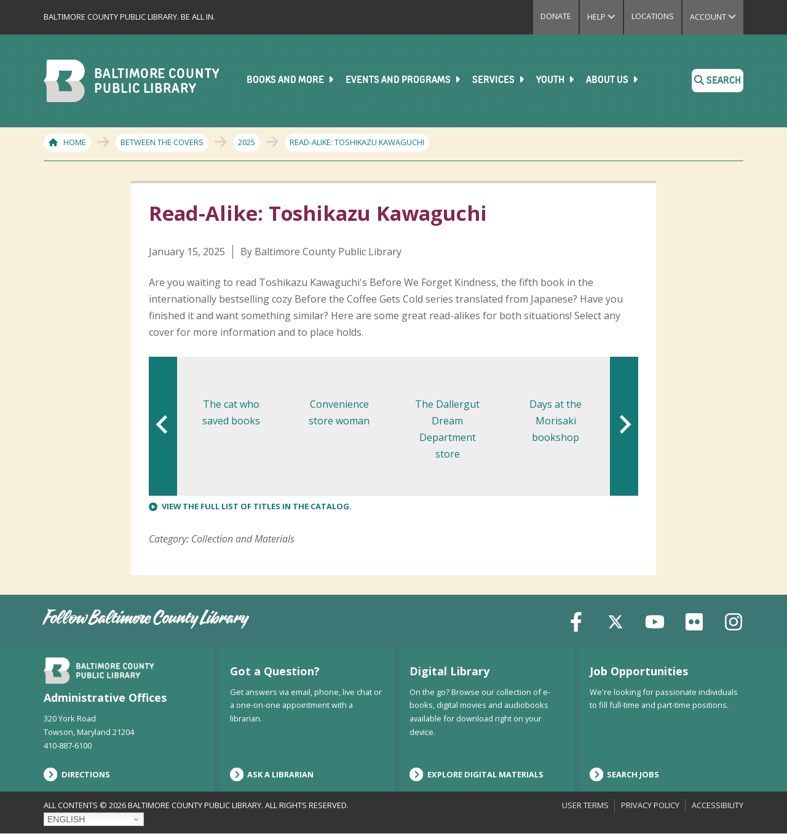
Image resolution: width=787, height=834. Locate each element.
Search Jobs (625, 774)
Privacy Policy (650, 805)
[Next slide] (624, 426)
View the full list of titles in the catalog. (250, 506)
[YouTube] (655, 621)
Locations (652, 16)
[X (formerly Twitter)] (615, 621)
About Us (613, 79)
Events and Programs (404, 79)
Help (605, 16)
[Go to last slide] (163, 426)
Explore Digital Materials (476, 774)
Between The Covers (162, 142)
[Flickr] (694, 621)
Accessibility (717, 805)
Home (74, 142)
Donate (555, 16)
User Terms (585, 805)
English (66, 819)
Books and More (291, 79)
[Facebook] (576, 621)
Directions (77, 774)
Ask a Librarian (272, 774)
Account (716, 16)
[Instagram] (733, 621)
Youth (556, 79)
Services (499, 79)
